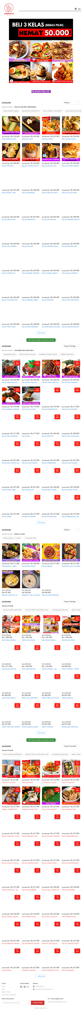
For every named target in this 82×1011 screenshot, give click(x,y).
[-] (21, 986)
